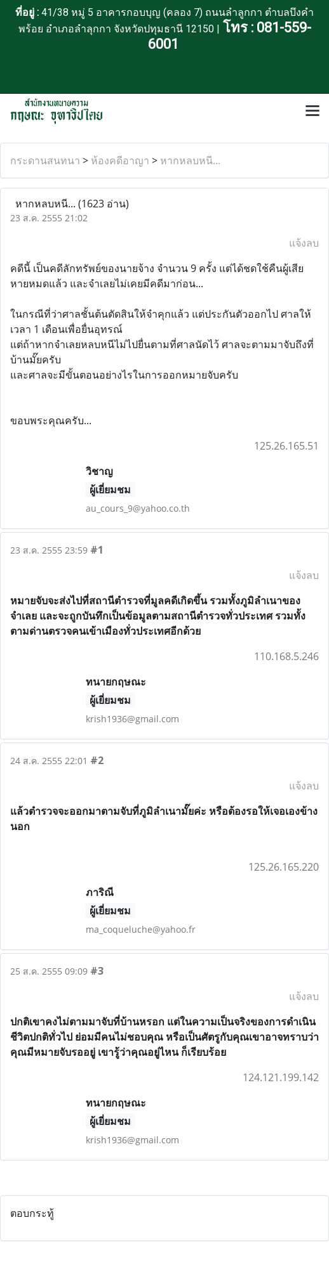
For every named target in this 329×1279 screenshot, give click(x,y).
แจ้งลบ (304, 243)
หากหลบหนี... (190, 160)
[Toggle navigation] (312, 112)
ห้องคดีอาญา (120, 160)
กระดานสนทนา (45, 160)
